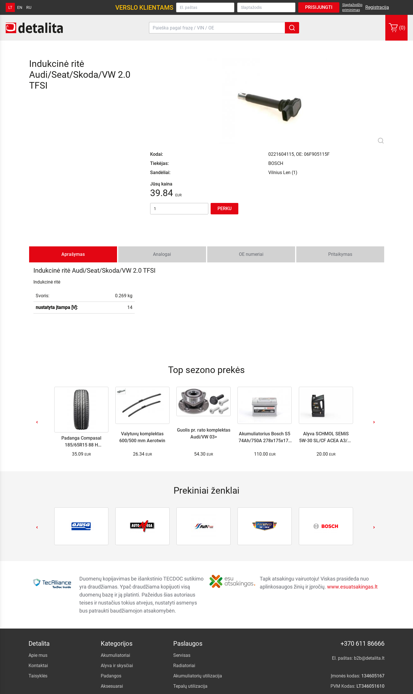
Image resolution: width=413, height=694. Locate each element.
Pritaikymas (340, 184)
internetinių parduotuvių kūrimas (356, 688)
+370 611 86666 (363, 573)
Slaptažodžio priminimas (352, 7)
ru (28, 7)
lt (10, 7)
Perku (224, 133)
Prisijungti (319, 7)
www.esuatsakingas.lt (352, 516)
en (19, 7)
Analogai (162, 184)
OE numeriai (251, 184)
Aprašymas (73, 184)
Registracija (377, 7)
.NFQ (321, 688)
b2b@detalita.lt (369, 588)
